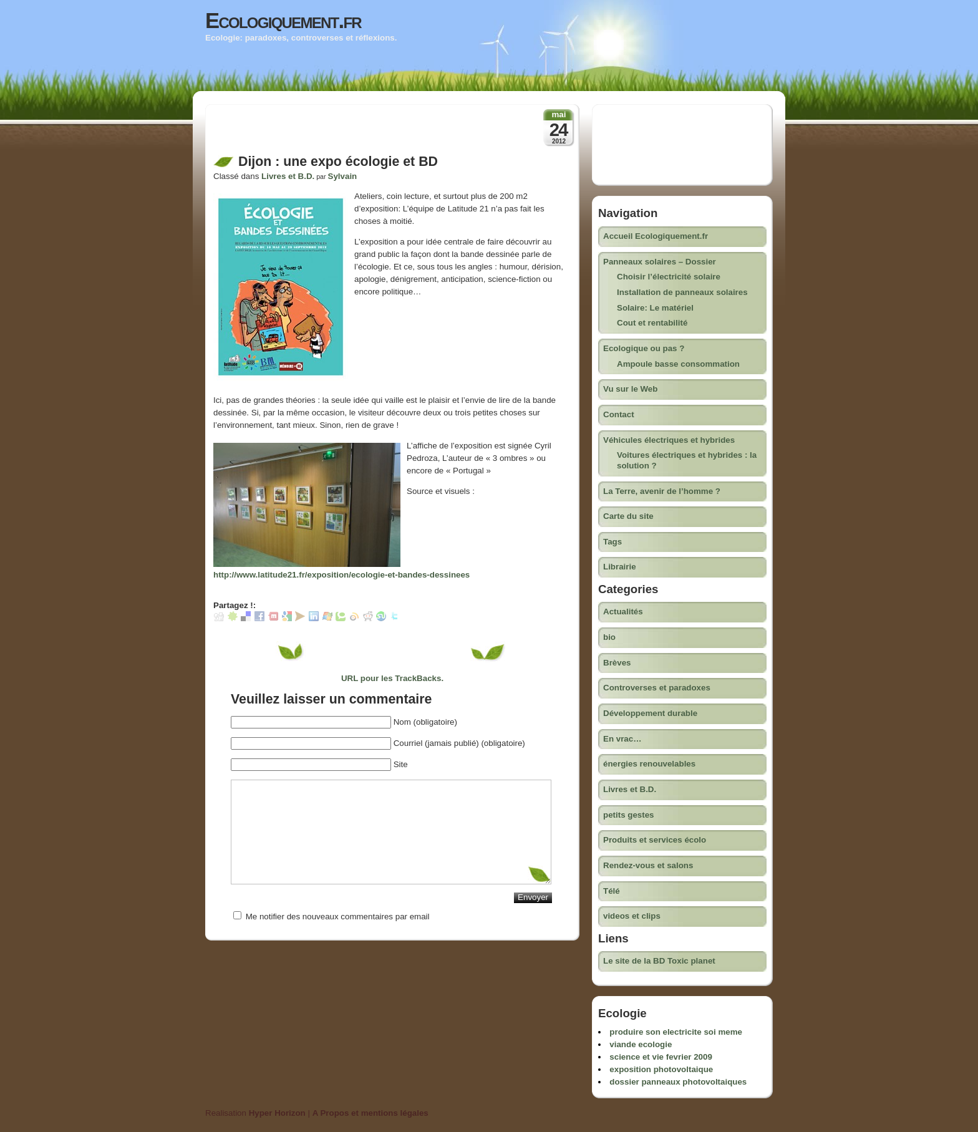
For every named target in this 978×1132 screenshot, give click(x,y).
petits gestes (628, 815)
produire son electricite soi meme (675, 1032)
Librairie (619, 566)
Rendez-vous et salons (648, 865)
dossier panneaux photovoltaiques (678, 1081)
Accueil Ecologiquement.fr (655, 236)
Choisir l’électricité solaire (668, 276)
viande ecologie (640, 1044)
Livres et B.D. (287, 176)
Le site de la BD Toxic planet (659, 960)
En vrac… (622, 738)
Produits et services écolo (654, 839)
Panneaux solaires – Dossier (659, 261)
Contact (618, 414)
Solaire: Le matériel (655, 307)
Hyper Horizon (277, 1113)
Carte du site (628, 516)
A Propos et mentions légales (370, 1113)
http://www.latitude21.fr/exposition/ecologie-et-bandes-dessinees (341, 574)
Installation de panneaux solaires (682, 292)
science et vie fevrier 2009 (660, 1057)
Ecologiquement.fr (283, 20)
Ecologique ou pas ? (643, 348)
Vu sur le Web (630, 389)
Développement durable (650, 713)
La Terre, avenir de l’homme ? (661, 491)
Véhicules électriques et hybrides (669, 440)
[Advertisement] (359, 133)
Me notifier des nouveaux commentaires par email (338, 916)
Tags (612, 541)
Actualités (623, 611)
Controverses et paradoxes (656, 687)
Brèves (617, 662)
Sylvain (342, 176)
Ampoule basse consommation (678, 364)
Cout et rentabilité (652, 322)
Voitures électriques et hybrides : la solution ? (687, 460)
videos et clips (632, 916)
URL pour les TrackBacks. (392, 678)
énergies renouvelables (649, 763)
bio (609, 637)
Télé (611, 891)
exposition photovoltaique (661, 1069)
